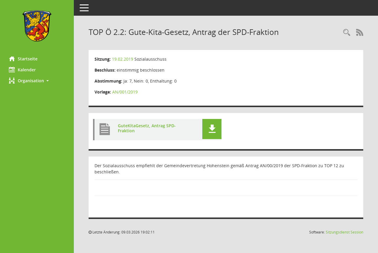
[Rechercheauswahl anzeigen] (346, 33)
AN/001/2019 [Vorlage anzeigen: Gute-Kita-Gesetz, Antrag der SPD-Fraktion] (125, 92)
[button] (37, 80)
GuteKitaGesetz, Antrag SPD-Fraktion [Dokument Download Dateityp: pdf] (147, 128)
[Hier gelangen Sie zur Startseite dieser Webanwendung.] (37, 25)
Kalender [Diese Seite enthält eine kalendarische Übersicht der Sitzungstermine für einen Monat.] (22, 69)
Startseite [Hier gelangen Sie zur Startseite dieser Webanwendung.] (23, 59)
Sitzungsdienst (344, 232)
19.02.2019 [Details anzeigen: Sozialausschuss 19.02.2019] (122, 59)
